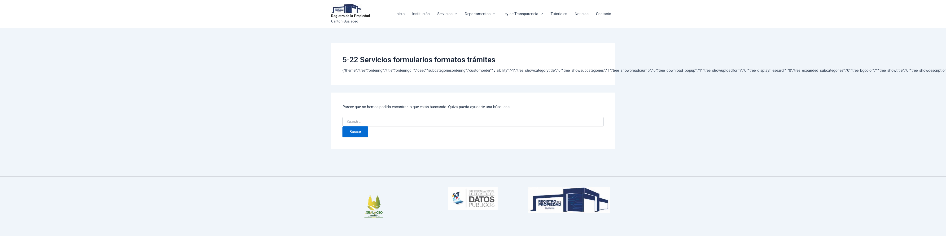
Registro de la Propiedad (350, 16)
